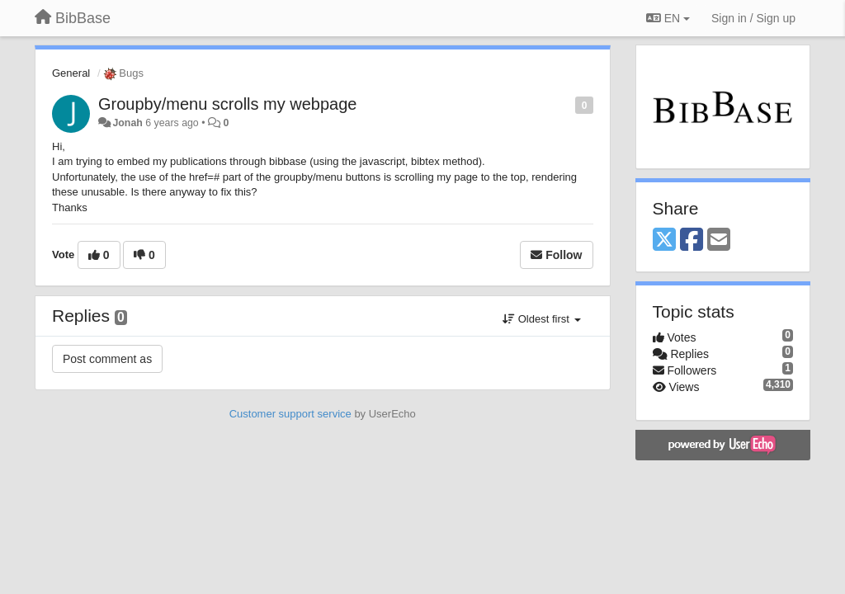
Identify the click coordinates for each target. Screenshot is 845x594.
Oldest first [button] (541, 319)
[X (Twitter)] (664, 240)
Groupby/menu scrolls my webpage (227, 104)
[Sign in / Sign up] (753, 18)
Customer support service (290, 414)
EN (668, 18)
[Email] (718, 240)
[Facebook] (691, 240)
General (71, 73)
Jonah (127, 123)
